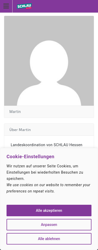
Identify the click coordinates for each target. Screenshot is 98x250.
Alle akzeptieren (49, 210)
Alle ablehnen (49, 239)
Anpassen (49, 225)
